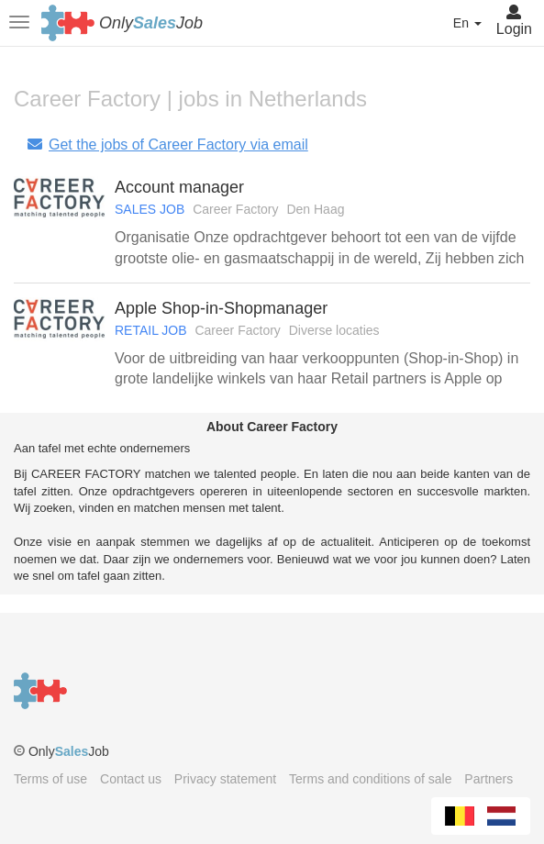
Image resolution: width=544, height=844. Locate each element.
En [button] (467, 23)
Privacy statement (225, 779)
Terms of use (50, 779)
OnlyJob (151, 23)
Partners (488, 779)
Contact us (130, 779)
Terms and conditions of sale (370, 779)
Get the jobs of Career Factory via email (167, 144)
